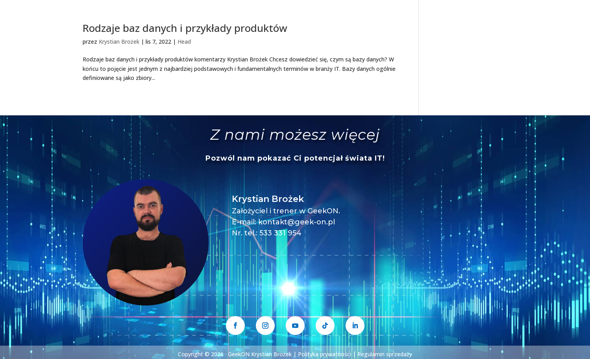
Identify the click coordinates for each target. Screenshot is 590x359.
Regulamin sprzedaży (384, 354)
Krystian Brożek (119, 41)
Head (184, 41)
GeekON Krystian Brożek (260, 354)
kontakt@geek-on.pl (296, 222)
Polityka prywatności (324, 354)
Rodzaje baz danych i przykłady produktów (185, 28)
